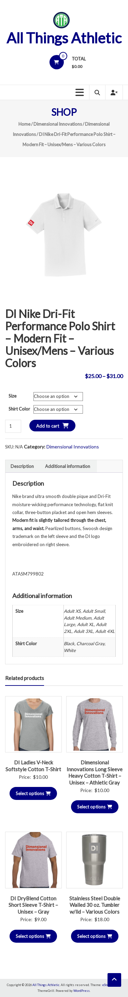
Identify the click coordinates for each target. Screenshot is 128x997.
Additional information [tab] (67, 466)
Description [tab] (22, 466)
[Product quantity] (13, 426)
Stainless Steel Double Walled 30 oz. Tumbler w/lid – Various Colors (94, 905)
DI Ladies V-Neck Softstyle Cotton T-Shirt (33, 765)
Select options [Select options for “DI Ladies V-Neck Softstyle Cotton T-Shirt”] (33, 793)
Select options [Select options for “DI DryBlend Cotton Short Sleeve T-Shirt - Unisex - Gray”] (33, 936)
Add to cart (47, 426)
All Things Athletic (64, 37)
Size (12, 396)
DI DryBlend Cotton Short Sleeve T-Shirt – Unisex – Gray (33, 905)
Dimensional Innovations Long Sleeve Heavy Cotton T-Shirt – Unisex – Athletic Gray (95, 772)
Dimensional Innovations (57, 124)
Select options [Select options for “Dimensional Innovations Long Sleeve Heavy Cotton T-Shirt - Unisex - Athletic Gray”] (94, 806)
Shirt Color (19, 409)
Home (24, 124)
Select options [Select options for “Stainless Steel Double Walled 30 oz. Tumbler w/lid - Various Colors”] (94, 936)
